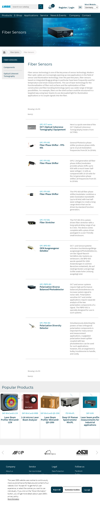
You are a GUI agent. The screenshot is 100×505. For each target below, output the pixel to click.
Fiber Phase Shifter (49, 163)
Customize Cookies (72, 490)
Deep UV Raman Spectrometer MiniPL (70, 420)
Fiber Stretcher (47, 222)
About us (9, 471)
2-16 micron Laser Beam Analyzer (30, 418)
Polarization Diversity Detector (50, 326)
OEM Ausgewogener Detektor (49, 249)
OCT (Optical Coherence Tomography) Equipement (53, 128)
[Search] (27, 6)
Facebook (79, 471)
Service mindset (35, 471)
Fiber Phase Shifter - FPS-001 (52, 146)
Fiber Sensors (10, 60)
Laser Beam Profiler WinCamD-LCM (10, 420)
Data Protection (58, 471)
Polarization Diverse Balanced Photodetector (52, 288)
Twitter (77, 474)
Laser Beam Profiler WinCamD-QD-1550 (50, 420)
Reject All (57, 490)
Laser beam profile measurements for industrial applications (90, 421)
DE (80, 7)
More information (13, 499)
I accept (87, 490)
